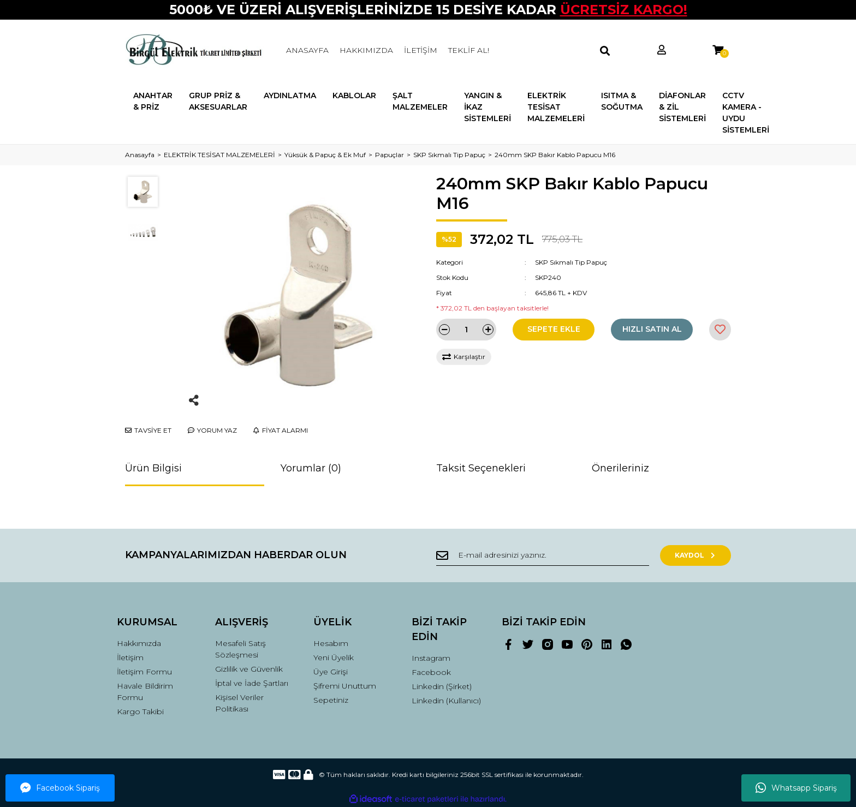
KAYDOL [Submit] (696, 555)
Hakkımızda (139, 643)
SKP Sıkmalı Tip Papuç (571, 262)
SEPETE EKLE (553, 329)
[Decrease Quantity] (444, 329)
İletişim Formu (144, 672)
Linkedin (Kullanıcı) (446, 701)
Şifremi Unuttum (344, 686)
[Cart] (717, 50)
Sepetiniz (330, 700)
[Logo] (194, 50)
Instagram (431, 658)
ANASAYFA (307, 50)
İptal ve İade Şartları (251, 683)
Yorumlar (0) (311, 468)
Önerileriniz (620, 468)
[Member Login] (661, 50)
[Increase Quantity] (488, 329)
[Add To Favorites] (720, 329)
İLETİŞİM (420, 50)
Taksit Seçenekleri (481, 468)
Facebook (431, 672)
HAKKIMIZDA (366, 50)
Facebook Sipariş (60, 788)
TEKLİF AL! (468, 50)
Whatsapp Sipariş (796, 788)
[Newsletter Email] (542, 555)
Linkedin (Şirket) (442, 686)
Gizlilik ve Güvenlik (249, 669)
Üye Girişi (330, 672)
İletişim (130, 657)
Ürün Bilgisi (153, 468)
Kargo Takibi (140, 711)
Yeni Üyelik (333, 657)
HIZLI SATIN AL (652, 329)
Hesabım (330, 643)
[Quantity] (466, 329)
